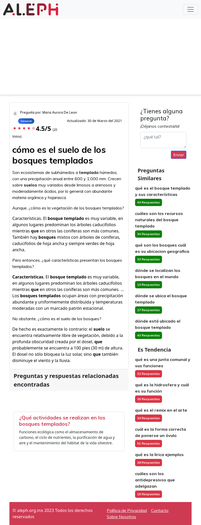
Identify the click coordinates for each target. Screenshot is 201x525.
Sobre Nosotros (121, 516)
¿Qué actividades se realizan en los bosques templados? (62, 420)
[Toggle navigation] (190, 9)
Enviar (178, 154)
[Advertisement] (100, 58)
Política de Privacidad (127, 510)
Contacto (160, 510)
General (26, 121)
